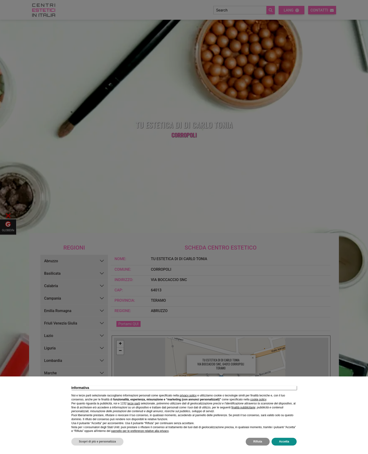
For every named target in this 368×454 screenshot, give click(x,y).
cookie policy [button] (258, 399)
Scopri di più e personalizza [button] (97, 441)
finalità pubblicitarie (243, 407)
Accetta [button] (284, 441)
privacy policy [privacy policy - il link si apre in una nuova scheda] (188, 395)
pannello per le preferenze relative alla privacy (140, 431)
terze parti (133, 403)
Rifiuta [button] (257, 441)
